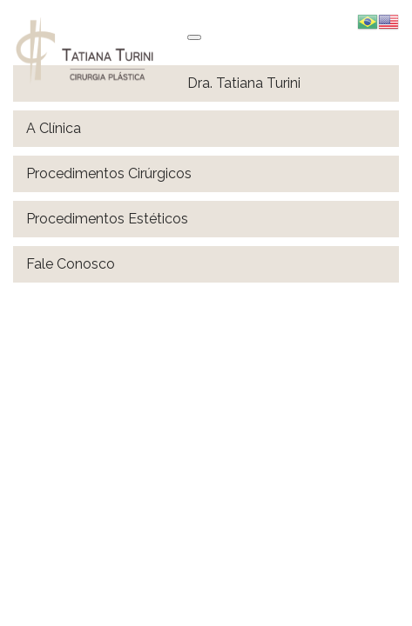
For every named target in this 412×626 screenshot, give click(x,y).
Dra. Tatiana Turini (244, 83)
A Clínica (53, 128)
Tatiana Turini (100, 50)
